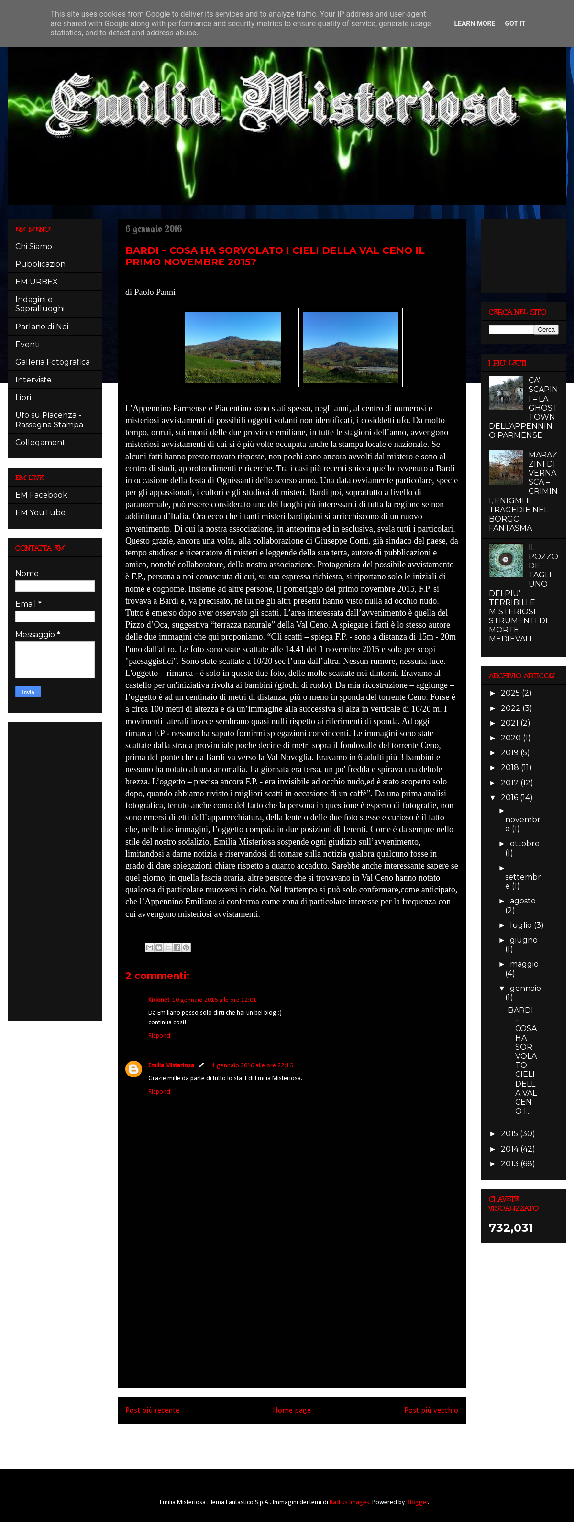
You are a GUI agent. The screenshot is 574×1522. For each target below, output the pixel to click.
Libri (23, 397)
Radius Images (349, 1502)
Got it (515, 23)
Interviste (33, 379)
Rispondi (160, 1036)
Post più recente (152, 1410)
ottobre (525, 843)
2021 (510, 723)
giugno (524, 940)
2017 (510, 782)
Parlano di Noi (41, 326)
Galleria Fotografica (52, 362)
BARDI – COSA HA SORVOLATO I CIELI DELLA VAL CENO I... (522, 1061)
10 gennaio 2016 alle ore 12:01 (214, 1000)
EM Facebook (41, 495)
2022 (511, 708)
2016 (510, 797)
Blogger (417, 1502)
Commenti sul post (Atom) (305, 1443)
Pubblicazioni (41, 264)
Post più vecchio (431, 1410)
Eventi (27, 344)
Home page (292, 1410)
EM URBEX (36, 281)
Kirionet (158, 1000)
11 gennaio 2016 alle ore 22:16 (251, 1065)
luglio (522, 925)
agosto (523, 900)
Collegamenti (41, 442)
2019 (510, 752)
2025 (511, 692)
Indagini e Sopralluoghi (40, 304)
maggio (524, 963)
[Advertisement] (291, 1313)
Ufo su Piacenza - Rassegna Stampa (49, 420)
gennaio (525, 988)
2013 (510, 1163)
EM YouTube (40, 512)
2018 (511, 767)
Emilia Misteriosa (171, 1065)
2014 (510, 1148)
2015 (510, 1133)
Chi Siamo (33, 246)
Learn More (474, 23)
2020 (512, 737)
